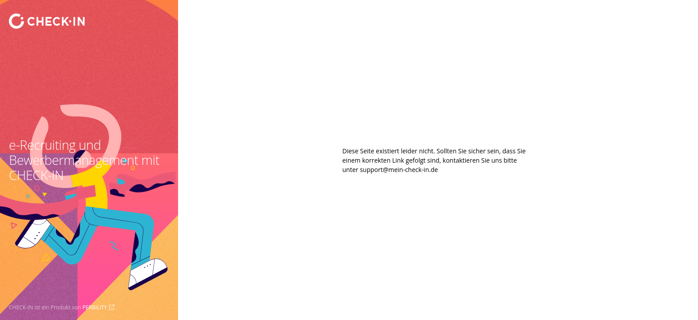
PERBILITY (94, 307)
